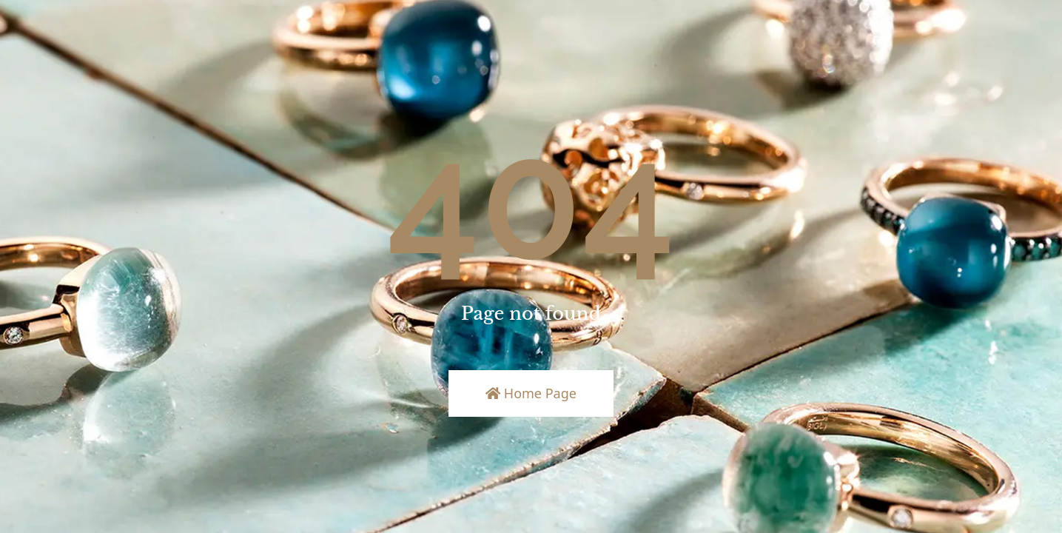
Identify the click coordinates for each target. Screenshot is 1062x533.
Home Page (531, 393)
